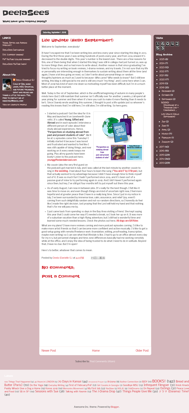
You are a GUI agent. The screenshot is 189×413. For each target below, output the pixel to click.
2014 (162, 158)
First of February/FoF (80, 385)
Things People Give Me (137, 391)
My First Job (94, 388)
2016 (162, 150)
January (166, 141)
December (167, 91)
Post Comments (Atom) (102, 361)
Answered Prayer (96, 382)
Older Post (142, 350)
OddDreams (134, 389)
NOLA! (121, 389)
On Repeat (149, 388)
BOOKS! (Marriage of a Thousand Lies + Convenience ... (170, 106)
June (164, 125)
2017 (162, 146)
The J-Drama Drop (103, 391)
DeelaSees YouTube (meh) (14, 64)
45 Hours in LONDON (44, 382)
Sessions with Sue (46, 391)
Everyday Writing (57, 385)
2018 (162, 87)
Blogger (115, 407)
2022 (162, 71)
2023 (162, 67)
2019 (162, 83)
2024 (162, 63)
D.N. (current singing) (13, 54)
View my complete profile (15, 104)
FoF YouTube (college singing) (16, 59)
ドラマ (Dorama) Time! (174, 391)
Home (96, 350)
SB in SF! (25, 391)
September (167, 99)
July (164, 121)
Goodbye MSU (130, 385)
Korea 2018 (52, 388)
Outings (165, 388)
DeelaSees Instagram (13, 49)
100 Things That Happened (17, 382)
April (164, 129)
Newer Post (49, 350)
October (166, 95)
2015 (162, 155)
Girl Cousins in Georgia (108, 385)
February (167, 137)
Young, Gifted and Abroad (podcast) (15, 44)
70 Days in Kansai (69, 381)
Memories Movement (73, 389)
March (165, 133)
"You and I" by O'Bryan (125, 171)
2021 (161, 75)
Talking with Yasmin (76, 391)
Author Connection (129, 382)
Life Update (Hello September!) (170, 115)
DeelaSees (25, 13)
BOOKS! (159, 381)
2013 (161, 162)
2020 (162, 79)
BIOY (144, 382)
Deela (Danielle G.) (25, 80)
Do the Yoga (36, 385)
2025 (162, 59)
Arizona (111, 382)
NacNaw (110, 389)
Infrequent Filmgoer (156, 385)
